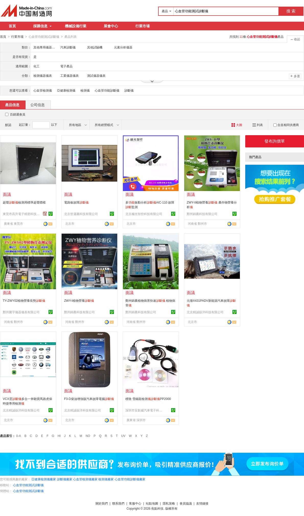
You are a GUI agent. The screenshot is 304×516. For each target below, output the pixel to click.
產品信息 (12, 105)
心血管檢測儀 (42, 90)
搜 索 (291, 11)
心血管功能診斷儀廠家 (130, 479)
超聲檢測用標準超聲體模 (24, 202)
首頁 (12, 26)
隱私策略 (169, 503)
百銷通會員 (17, 114)
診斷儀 (129, 90)
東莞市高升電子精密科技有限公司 (22, 214)
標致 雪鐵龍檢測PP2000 (148, 398)
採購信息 (42, 26)
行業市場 (142, 26)
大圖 (236, 125)
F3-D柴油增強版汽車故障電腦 (89, 398)
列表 (257, 125)
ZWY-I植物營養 (79, 300)
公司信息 (37, 105)
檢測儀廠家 (106, 479)
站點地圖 (152, 503)
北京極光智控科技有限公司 (143, 214)
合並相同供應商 (286, 125)
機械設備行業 (75, 26)
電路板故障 (76, 202)
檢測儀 (85, 90)
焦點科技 (157, 508)
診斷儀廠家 (64, 479)
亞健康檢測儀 (66, 90)
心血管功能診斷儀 (107, 90)
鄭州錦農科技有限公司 (202, 214)
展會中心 (111, 26)
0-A (18, 435)
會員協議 (186, 503)
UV (123, 435)
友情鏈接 (202, 503)
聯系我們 (118, 503)
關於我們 (102, 503)
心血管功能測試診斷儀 (28, 485)
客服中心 (135, 503)
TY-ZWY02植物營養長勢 (24, 300)
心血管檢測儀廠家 (85, 479)
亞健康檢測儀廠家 (43, 479)
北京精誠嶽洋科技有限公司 (205, 312)
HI (59, 435)
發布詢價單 (274, 141)
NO (88, 435)
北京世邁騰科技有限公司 (81, 214)
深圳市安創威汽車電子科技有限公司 (144, 410)
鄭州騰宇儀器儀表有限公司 (21, 312)
